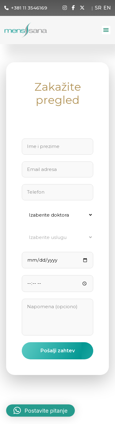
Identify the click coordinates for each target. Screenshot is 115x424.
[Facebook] (73, 8)
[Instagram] (65, 8)
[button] (106, 30)
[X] (82, 8)
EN (107, 8)
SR (98, 8)
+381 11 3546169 (29, 8)
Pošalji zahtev (57, 351)
